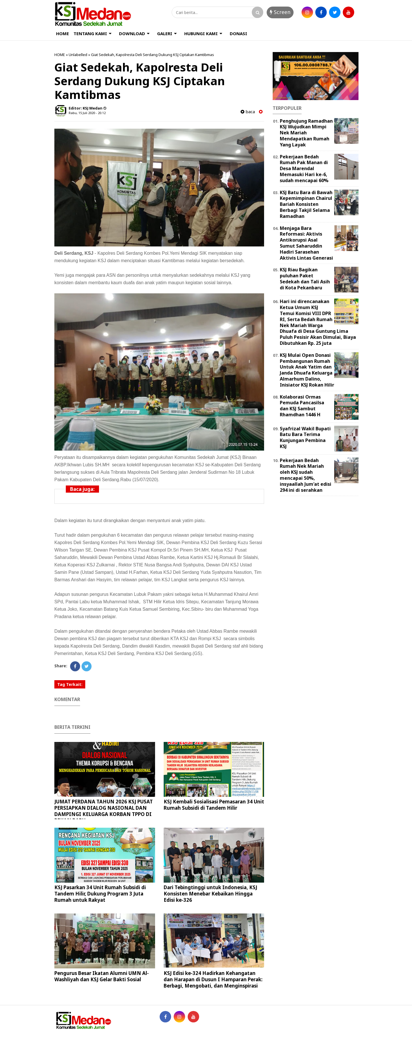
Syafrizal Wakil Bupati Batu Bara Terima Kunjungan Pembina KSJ (305, 437)
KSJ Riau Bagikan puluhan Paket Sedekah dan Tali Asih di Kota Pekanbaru (305, 278)
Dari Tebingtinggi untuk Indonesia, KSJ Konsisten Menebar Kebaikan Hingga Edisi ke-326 (210, 893)
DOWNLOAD (132, 33)
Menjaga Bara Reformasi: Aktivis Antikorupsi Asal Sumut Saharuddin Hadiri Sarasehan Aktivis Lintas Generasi (306, 243)
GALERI (164, 33)
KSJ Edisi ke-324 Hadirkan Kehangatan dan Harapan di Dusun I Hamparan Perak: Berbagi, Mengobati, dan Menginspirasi (213, 979)
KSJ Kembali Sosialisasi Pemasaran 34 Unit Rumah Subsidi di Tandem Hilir (214, 804)
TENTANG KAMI (90, 33)
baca (248, 111)
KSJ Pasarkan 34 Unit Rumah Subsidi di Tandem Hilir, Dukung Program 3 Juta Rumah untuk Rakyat (100, 893)
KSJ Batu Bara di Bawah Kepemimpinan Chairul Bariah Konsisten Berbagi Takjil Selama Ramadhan (306, 204)
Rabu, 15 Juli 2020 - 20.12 (87, 113)
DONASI (238, 33)
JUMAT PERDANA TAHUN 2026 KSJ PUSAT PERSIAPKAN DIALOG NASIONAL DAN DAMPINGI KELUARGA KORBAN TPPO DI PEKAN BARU (103, 811)
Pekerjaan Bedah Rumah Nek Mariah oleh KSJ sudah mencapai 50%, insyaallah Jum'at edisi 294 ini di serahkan (305, 475)
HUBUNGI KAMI (201, 33)
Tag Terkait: (69, 684)
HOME (62, 33)
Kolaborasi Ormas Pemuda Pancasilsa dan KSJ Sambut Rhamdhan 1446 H (302, 406)
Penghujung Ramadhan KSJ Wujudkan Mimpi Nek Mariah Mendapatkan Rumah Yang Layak (306, 133)
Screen (280, 12)
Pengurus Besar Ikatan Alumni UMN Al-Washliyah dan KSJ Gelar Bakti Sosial (101, 976)
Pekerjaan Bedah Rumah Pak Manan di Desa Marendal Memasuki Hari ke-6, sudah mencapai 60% (304, 169)
